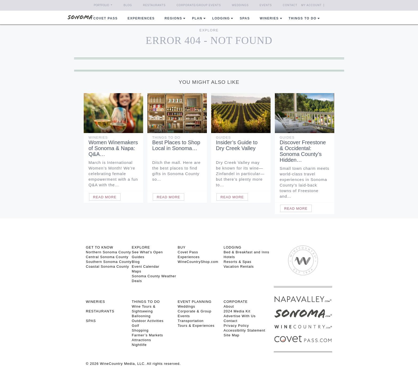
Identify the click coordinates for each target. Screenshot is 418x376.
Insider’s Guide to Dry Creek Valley (237, 145)
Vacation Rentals (239, 266)
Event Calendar (145, 266)
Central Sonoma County (107, 257)
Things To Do (166, 137)
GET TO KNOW (99, 247)
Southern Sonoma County (109, 262)
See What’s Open (147, 252)
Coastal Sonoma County (107, 266)
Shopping (140, 330)
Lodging (221, 18)
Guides (223, 137)
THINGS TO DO (146, 302)
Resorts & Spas (237, 262)
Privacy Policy (236, 326)
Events (266, 5)
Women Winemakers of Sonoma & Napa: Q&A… (113, 148)
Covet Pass (188, 252)
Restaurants (154, 5)
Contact (290, 5)
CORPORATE (236, 302)
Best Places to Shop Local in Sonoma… (176, 145)
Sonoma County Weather (154, 276)
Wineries (269, 18)
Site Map (231, 335)
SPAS (91, 321)
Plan (197, 18)
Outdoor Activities (147, 321)
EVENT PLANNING (195, 302)
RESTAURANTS (100, 311)
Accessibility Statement (245, 330)
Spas (245, 18)
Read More (104, 197)
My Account (311, 5)
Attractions (141, 340)
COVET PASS (105, 18)
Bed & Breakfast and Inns (246, 252)
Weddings (240, 5)
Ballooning (141, 316)
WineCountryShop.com (198, 262)
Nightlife (139, 345)
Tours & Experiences (196, 326)
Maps (136, 271)
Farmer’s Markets (147, 335)
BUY (182, 247)
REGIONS (173, 18)
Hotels (229, 257)
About (229, 306)
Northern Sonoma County (108, 252)
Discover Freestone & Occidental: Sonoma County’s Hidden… (303, 151)
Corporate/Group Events (198, 5)
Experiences (141, 18)
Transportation (191, 321)
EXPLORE (141, 247)
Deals (137, 281)
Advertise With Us (240, 316)
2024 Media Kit (237, 311)
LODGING (233, 247)
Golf (135, 326)
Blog (128, 5)
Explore (209, 30)
